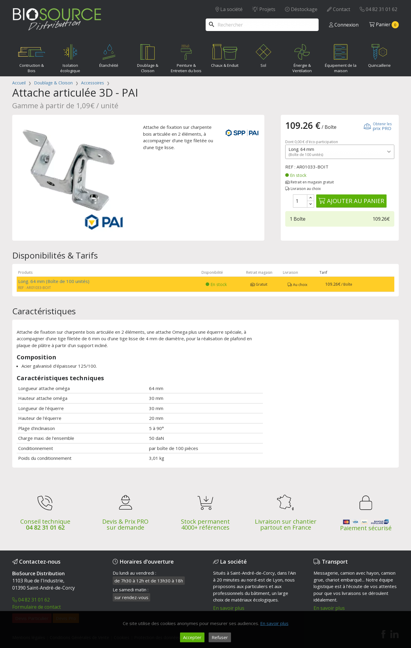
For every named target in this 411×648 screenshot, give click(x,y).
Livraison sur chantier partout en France (286, 524)
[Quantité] (300, 201)
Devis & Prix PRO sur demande (125, 524)
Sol (263, 54)
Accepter (192, 637)
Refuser (220, 637)
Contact (338, 9)
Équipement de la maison (340, 57)
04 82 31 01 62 (378, 9)
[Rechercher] (262, 24)
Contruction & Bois (31, 57)
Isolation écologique (70, 57)
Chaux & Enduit (225, 54)
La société (229, 9)
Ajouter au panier (351, 201)
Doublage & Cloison (147, 57)
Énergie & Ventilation (302, 57)
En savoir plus (228, 608)
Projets (263, 9)
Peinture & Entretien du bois (186, 57)
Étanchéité (108, 54)
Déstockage (301, 9)
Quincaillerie (379, 54)
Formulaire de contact (36, 607)
